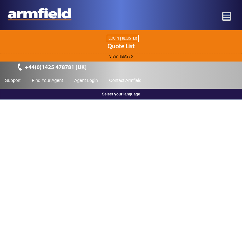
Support (12, 80)
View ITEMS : (121, 57)
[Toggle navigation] (227, 16)
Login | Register (123, 38)
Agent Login (86, 80)
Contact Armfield (125, 80)
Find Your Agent (47, 80)
